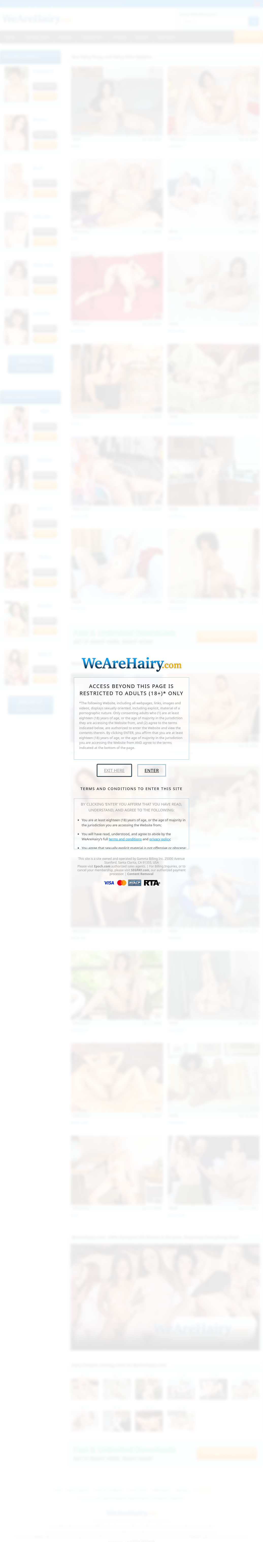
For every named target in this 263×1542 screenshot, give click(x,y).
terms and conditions (125, 839)
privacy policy (159, 839)
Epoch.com (102, 866)
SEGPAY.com (140, 870)
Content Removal (140, 874)
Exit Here (114, 770)
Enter (151, 770)
